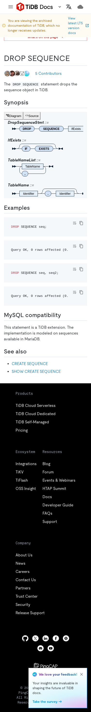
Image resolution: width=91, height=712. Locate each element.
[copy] (81, 223)
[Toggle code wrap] (74, 223)
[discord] (40, 648)
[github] (25, 638)
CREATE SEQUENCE (30, 363)
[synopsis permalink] (32, 102)
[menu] (11, 7)
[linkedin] (46, 638)
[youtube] (51, 648)
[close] (81, 674)
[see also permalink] (30, 351)
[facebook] (56, 638)
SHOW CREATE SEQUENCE (36, 371)
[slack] (66, 638)
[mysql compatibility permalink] (65, 315)
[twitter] (35, 638)
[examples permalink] (34, 208)
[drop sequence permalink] (74, 58)
